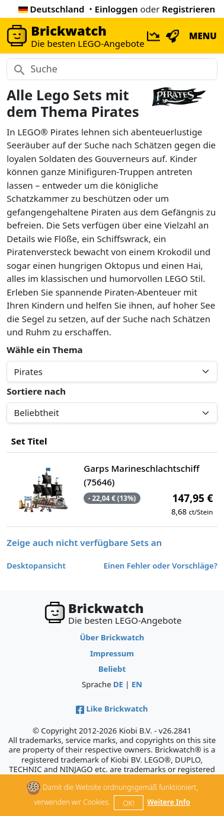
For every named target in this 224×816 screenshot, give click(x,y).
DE (118, 684)
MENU (203, 36)
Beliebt (112, 668)
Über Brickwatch (112, 637)
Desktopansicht (36, 565)
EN (137, 684)
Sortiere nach (36, 391)
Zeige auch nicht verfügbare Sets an (84, 542)
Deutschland (51, 9)
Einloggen (116, 9)
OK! (128, 803)
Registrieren (188, 9)
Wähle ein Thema (44, 349)
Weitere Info (168, 802)
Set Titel (29, 441)
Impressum (112, 653)
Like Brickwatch (112, 708)
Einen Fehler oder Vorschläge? (160, 565)
